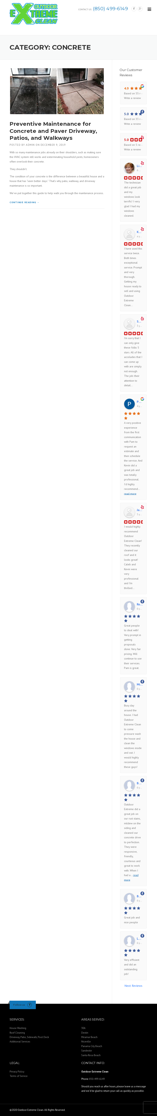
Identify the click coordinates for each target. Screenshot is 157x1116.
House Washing (18, 1028)
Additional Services (20, 1041)
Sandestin (86, 1050)
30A (83, 1028)
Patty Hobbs (140, 402)
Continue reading (24, 202)
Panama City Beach (91, 1046)
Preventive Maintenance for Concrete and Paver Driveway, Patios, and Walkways (53, 131)
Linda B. (140, 166)
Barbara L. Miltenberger (140, 783)
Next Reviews (133, 986)
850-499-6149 (97, 1079)
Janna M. (140, 510)
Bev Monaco (140, 896)
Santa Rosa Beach (91, 1055)
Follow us (19, 1004)
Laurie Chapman (140, 938)
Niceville (86, 1041)
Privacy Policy (17, 1071)
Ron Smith (140, 604)
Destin (84, 1032)
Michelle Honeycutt (140, 684)
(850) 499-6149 (110, 8)
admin (30, 145)
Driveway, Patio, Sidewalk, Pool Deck (29, 1037)
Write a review (132, 98)
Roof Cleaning (17, 1032)
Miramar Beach (89, 1037)
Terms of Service (19, 1076)
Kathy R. (140, 232)
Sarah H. (140, 321)
